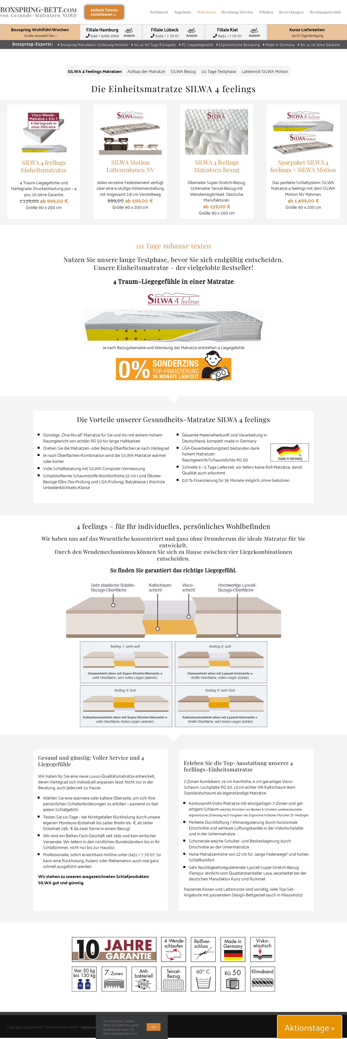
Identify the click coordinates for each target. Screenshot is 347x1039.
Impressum (89, 1032)
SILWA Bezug (183, 71)
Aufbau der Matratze (146, 71)
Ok (153, 1026)
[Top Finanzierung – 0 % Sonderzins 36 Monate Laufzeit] (173, 353)
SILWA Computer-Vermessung (117, 468)
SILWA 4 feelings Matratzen (95, 71)
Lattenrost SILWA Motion (265, 71)
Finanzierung (206, 480)
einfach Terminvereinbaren (104, 12)
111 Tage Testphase (219, 71)
